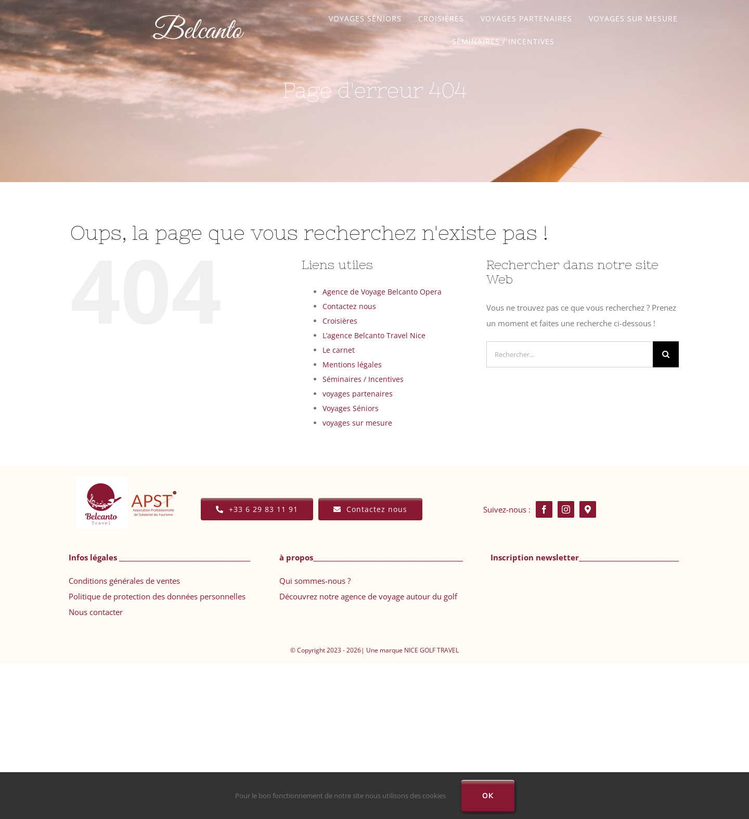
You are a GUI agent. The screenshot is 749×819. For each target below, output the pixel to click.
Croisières (339, 321)
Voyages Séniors (350, 408)
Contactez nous (349, 306)
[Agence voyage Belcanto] (198, 7)
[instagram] (566, 509)
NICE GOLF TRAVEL (431, 650)
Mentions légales (352, 364)
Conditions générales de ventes (124, 580)
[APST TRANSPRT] (153, 483)
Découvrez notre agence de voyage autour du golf (368, 596)
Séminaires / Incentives (363, 379)
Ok (488, 795)
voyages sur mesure (357, 423)
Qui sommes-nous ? (315, 580)
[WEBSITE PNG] (101, 480)
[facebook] (544, 509)
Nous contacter (96, 612)
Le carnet (338, 350)
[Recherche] (666, 354)
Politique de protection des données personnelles (157, 596)
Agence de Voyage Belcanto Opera (382, 292)
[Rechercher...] (569, 354)
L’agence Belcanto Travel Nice (373, 335)
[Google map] (587, 509)
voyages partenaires (357, 394)
